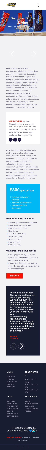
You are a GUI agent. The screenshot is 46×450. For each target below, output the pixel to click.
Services (11, 401)
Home (10, 27)
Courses (11, 376)
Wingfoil (11, 386)
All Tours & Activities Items (24, 27)
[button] (12, 54)
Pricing (10, 379)
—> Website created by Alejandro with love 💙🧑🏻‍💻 (21, 429)
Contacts (29, 406)
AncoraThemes (14, 437)
